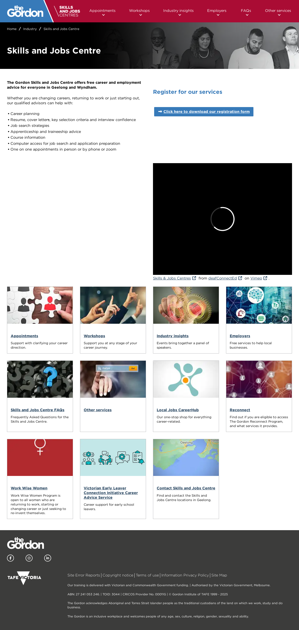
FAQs (246, 10)
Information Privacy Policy (185, 575)
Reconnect (240, 410)
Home (12, 29)
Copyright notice (118, 575)
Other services (278, 10)
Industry (30, 29)
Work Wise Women (29, 488)
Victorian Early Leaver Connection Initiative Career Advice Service (111, 492)
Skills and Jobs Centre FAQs (37, 410)
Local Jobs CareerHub (178, 410)
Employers (216, 10)
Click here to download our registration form (206, 111)
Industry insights (178, 10)
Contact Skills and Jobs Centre (186, 488)
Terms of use (147, 575)
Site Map (219, 575)
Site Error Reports (83, 575)
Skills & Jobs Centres (172, 278)
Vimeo (256, 278)
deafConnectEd (222, 278)
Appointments (102, 10)
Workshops (139, 10)
